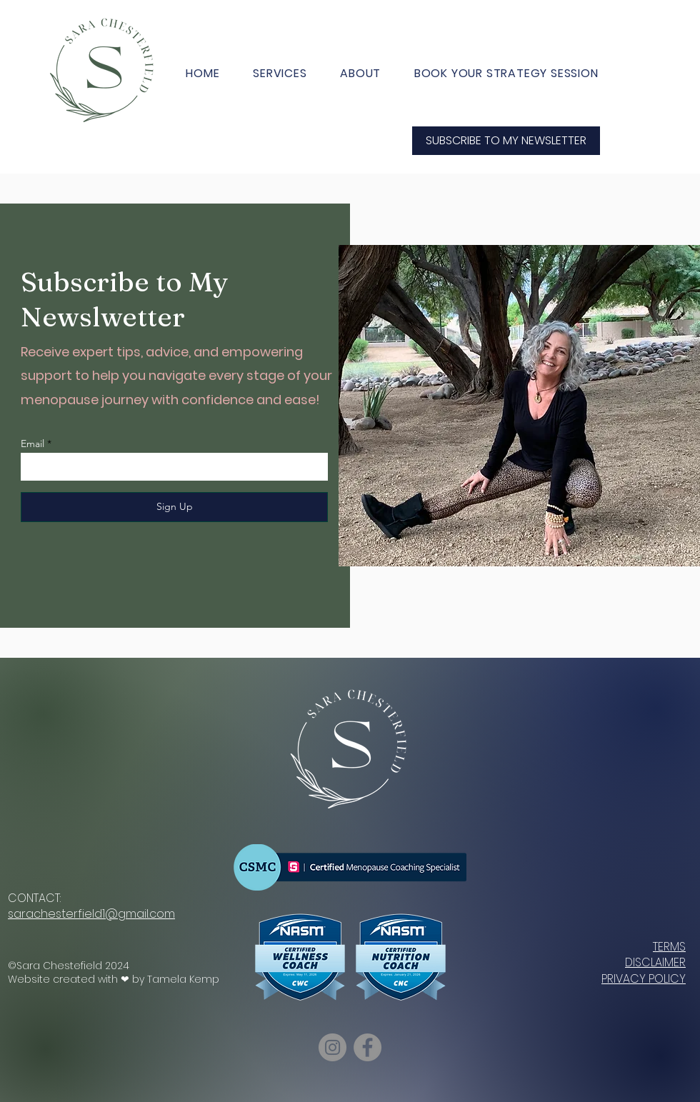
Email (32, 444)
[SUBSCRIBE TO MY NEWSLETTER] (506, 140)
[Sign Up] (174, 507)
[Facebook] (367, 1047)
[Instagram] (332, 1047)
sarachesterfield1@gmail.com (91, 914)
